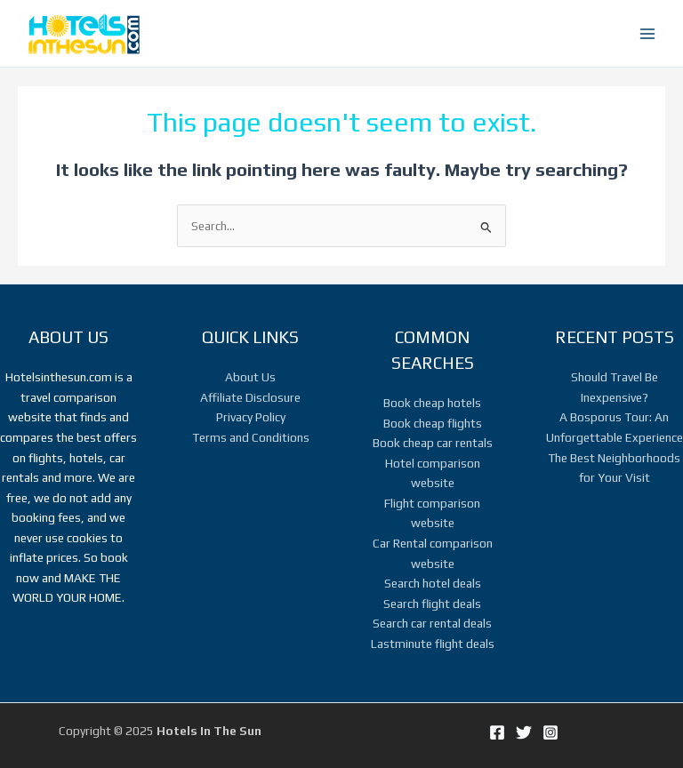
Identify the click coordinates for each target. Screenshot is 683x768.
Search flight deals (432, 603)
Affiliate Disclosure (250, 397)
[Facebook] (497, 732)
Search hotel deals (432, 583)
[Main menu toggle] (648, 33)
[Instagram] (550, 732)
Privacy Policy (250, 417)
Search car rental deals (432, 623)
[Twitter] (524, 732)
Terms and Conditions (250, 437)
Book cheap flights (432, 423)
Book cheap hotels (432, 403)
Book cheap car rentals (433, 443)
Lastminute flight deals (432, 643)
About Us (250, 377)
